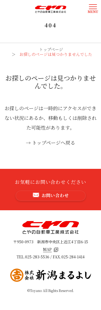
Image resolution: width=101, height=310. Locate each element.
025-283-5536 (37, 256)
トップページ (51, 49)
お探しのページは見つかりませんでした (55, 54)
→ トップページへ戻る (50, 142)
